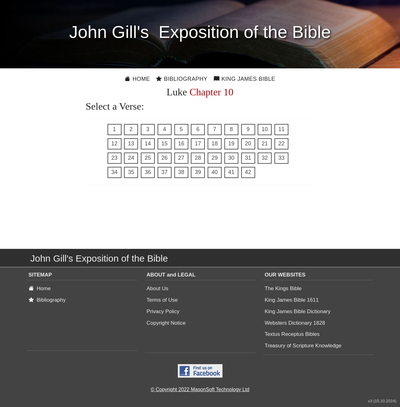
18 (214, 143)
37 (164, 172)
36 (148, 172)
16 (181, 143)
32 (265, 158)
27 (181, 158)
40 (214, 172)
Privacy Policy (163, 311)
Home (137, 79)
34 (114, 172)
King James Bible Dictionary (298, 311)
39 (198, 172)
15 (164, 143)
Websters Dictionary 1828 (295, 323)
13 (131, 143)
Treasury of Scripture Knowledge (303, 346)
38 (181, 172)
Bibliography (181, 79)
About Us (157, 288)
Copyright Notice (166, 323)
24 (131, 158)
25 (148, 158)
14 (148, 143)
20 (248, 143)
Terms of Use (162, 300)
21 (265, 143)
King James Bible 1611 (292, 300)
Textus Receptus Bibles (292, 334)
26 (164, 158)
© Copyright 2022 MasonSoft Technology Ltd (200, 389)
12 (114, 143)
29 (214, 158)
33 (281, 158)
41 (231, 172)
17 (198, 143)
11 (281, 129)
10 (265, 129)
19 (231, 143)
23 (114, 158)
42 (248, 172)
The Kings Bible (283, 288)
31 (248, 158)
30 (231, 158)
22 (281, 143)
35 (131, 172)
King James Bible (244, 79)
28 (198, 158)
